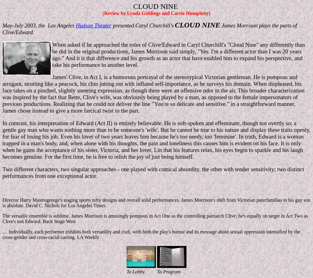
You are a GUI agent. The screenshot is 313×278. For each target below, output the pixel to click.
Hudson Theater (94, 26)
